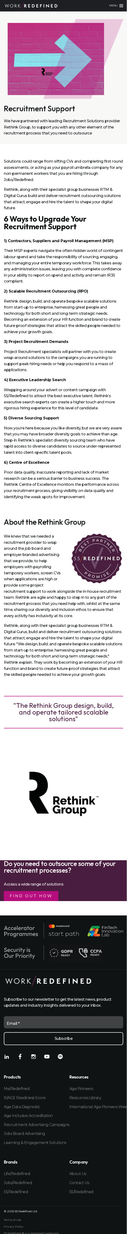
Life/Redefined (17, 1173)
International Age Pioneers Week (96, 1107)
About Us (77, 1173)
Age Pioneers (81, 1088)
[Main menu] (116, 5)
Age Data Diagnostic (22, 1107)
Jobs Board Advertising (24, 1133)
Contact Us (79, 1183)
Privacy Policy (13, 1226)
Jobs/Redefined (18, 1183)
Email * (13, 1023)
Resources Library (85, 1097)
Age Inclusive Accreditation (28, 1115)
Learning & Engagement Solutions (31, 1142)
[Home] (31, 6)
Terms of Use (12, 1219)
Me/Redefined (17, 1088)
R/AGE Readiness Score (25, 1097)
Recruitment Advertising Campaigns (31, 1124)
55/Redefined (16, 1192)
